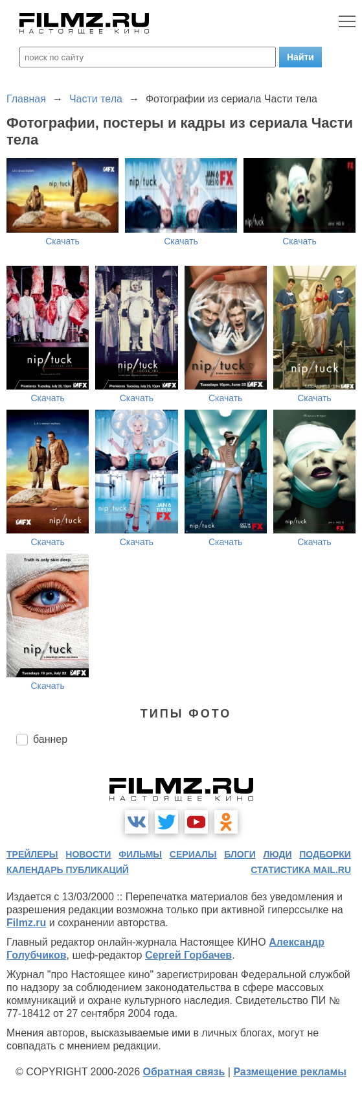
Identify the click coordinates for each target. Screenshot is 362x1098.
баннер (50, 739)
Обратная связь (184, 1071)
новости (88, 854)
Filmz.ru (26, 922)
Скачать (62, 241)
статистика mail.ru (301, 870)
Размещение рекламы (289, 1071)
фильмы (140, 854)
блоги (239, 854)
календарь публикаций (67, 870)
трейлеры (32, 854)
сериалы (193, 854)
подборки (325, 854)
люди (278, 854)
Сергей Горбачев (188, 955)
